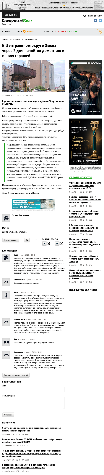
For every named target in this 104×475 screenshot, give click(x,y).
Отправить (9, 414)
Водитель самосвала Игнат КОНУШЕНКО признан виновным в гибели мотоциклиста (85, 200)
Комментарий (8, 396)
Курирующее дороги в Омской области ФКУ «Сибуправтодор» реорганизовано (84, 214)
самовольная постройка (14, 232)
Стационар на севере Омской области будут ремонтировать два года (84, 259)
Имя (4, 386)
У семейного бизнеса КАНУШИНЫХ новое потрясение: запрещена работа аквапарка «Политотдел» (28, 466)
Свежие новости (80, 177)
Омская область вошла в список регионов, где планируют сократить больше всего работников (85, 274)
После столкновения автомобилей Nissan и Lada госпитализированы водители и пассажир (84, 243)
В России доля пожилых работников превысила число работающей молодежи (83, 228)
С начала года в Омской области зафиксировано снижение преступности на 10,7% (85, 186)
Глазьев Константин (20, 215)
